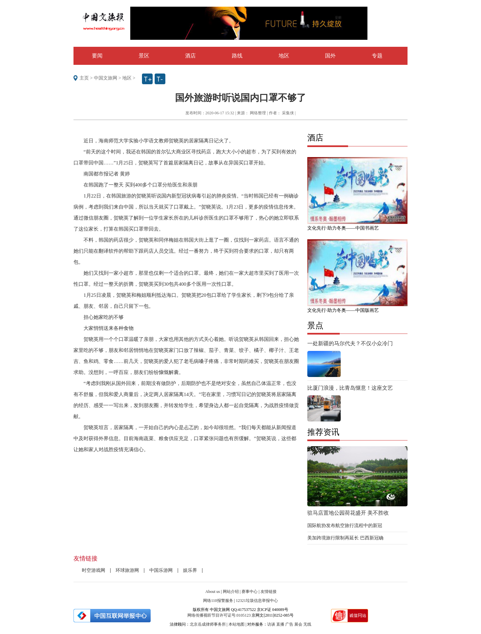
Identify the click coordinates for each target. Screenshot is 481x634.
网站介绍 (231, 591)
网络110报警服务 (218, 600)
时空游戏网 (93, 570)
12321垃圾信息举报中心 (257, 600)
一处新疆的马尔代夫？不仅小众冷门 (350, 343)
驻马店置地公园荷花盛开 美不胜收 (348, 513)
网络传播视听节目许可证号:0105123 (219, 615)
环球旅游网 (127, 570)
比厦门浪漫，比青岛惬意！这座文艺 (350, 388)
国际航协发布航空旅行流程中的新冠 (344, 525)
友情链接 (269, 591)
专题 (377, 55)
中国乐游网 (161, 570)
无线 (307, 624)
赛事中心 (250, 591)
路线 (237, 55)
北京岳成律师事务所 (208, 624)
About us (212, 591)
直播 (280, 624)
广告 (289, 624)
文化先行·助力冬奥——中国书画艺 (343, 228)
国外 (330, 55)
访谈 (271, 624)
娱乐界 (190, 570)
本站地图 (236, 624)
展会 (298, 624)
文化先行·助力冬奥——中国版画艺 (343, 310)
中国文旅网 (105, 78)
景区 (144, 55)
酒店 (190, 55)
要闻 (97, 55)
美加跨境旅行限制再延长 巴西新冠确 (345, 537)
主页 (84, 78)
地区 (284, 55)
